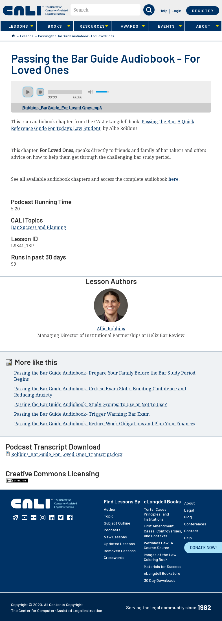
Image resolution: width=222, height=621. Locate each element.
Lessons (17, 26)
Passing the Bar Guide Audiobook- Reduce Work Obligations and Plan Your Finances (104, 423)
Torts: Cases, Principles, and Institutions (156, 514)
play (28, 92)
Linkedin (51, 517)
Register (202, 10)
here (173, 179)
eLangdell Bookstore (162, 573)
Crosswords (114, 557)
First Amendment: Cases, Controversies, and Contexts (163, 530)
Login (176, 10)
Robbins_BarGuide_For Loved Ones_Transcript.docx (66, 454)
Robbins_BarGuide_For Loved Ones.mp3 (62, 107)
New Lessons (115, 536)
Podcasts (112, 529)
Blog (188, 516)
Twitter (60, 517)
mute (90, 92)
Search (80, 10)
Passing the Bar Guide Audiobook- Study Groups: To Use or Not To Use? (90, 404)
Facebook (69, 517)
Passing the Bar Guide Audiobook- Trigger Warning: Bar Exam (82, 414)
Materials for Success (162, 566)
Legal (189, 510)
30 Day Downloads (159, 580)
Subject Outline (117, 523)
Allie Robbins (111, 328)
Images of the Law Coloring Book (160, 557)
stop (40, 92)
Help (163, 10)
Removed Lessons (120, 550)
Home (13, 36)
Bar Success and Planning (38, 227)
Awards (128, 26)
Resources (91, 26)
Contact (191, 530)
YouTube (24, 517)
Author (110, 509)
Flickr (33, 517)
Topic (108, 516)
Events (165, 26)
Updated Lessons (119, 543)
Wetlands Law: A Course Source (158, 545)
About (201, 26)
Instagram (42, 517)
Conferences (195, 523)
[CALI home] (35, 11)
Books (53, 26)
